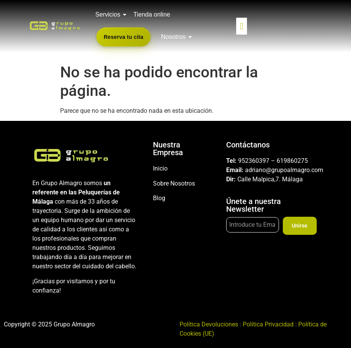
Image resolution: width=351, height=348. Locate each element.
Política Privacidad (268, 324)
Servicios (109, 14)
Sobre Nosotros (174, 183)
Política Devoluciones (209, 324)
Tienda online (151, 14)
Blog (159, 198)
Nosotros (174, 36)
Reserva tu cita (123, 37)
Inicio (160, 168)
